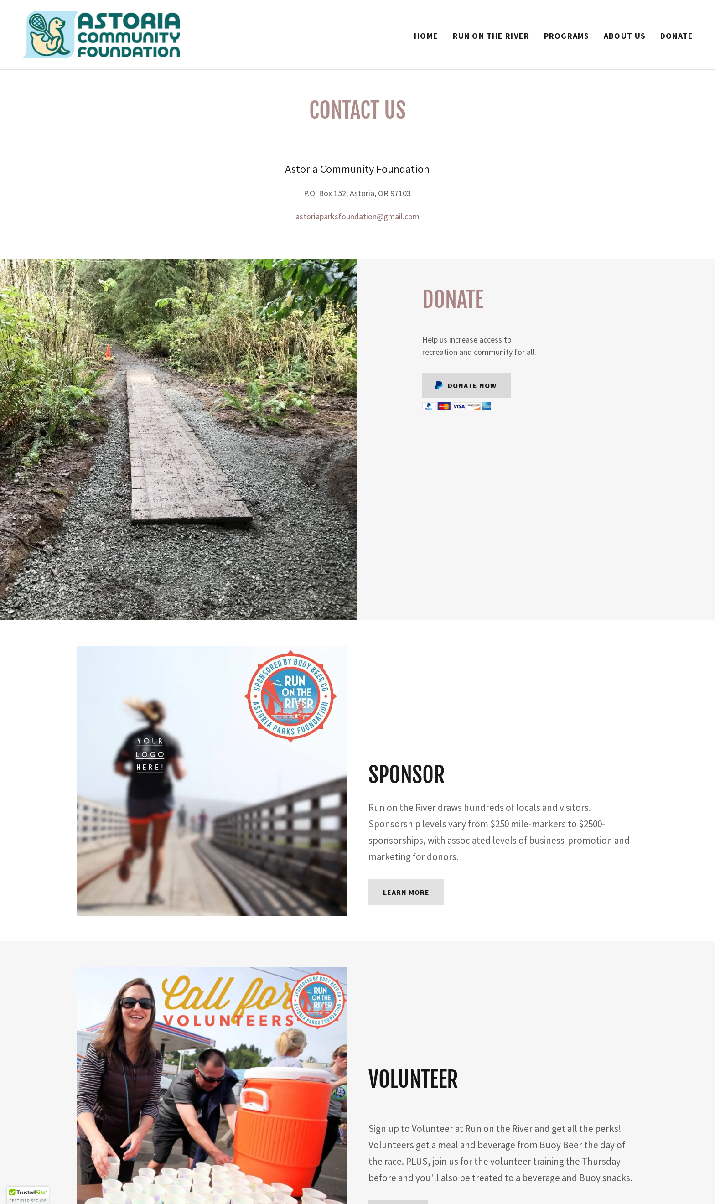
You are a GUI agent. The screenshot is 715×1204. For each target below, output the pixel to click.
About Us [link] (625, 36)
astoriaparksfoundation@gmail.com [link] (357, 216)
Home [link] (426, 36)
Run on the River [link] (491, 36)
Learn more (406, 892)
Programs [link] (566, 36)
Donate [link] (676, 36)
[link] (101, 33)
